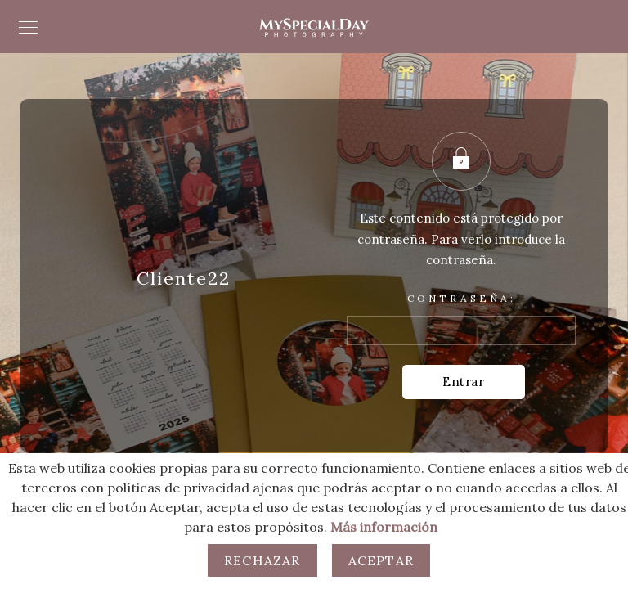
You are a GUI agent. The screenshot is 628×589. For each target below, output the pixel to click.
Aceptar (381, 560)
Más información (383, 527)
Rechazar (262, 560)
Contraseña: (461, 319)
